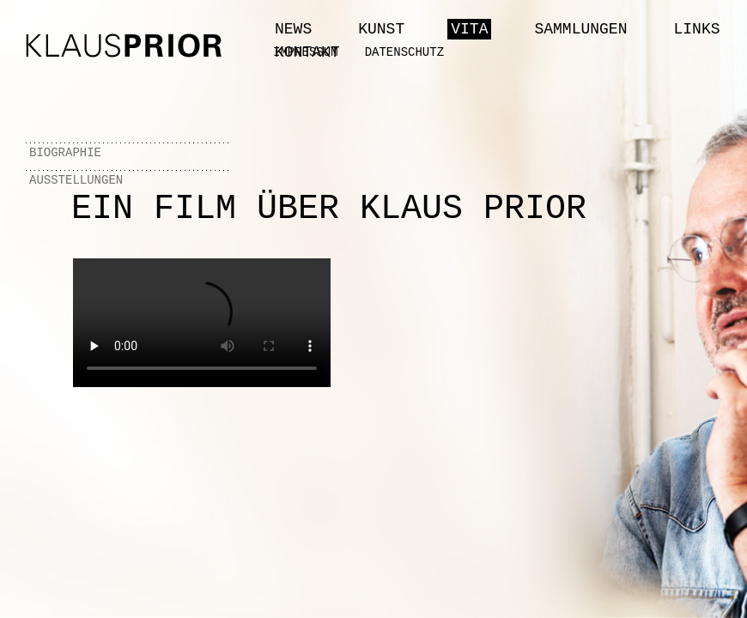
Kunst (381, 29)
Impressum (305, 52)
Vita (469, 29)
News (293, 29)
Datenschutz (404, 52)
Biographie (65, 153)
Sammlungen (580, 29)
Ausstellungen (76, 180)
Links (696, 29)
